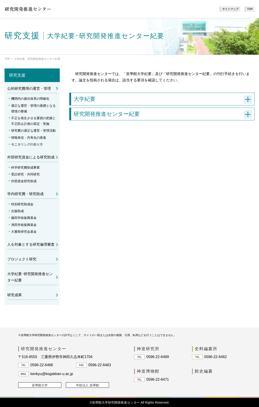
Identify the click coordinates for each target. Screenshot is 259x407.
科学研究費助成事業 (25, 167)
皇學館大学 (40, 385)
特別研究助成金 (22, 204)
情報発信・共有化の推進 (28, 137)
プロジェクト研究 (21, 259)
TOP (250, 9)
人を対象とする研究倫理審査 (31, 244)
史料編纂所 (206, 348)
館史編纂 (204, 371)
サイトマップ (230, 9)
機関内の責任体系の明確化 (30, 98)
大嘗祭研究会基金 (24, 231)
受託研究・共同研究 (25, 174)
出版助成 (17, 211)
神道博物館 (148, 371)
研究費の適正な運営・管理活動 (33, 130)
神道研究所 (148, 348)
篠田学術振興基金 (24, 218)
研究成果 (14, 295)
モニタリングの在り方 (27, 144)
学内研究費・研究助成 (25, 194)
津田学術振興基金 (24, 225)
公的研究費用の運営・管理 (29, 88)
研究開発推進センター (43, 348)
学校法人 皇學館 (87, 385)
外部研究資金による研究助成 (31, 157)
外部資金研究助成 (24, 181)
